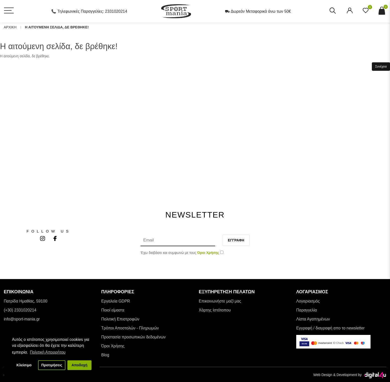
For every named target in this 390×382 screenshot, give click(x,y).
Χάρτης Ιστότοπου (215, 310)
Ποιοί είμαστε (112, 310)
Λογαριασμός (308, 301)
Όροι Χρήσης (113, 346)
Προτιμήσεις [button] (51, 365)
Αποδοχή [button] (79, 365)
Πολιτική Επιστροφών (120, 319)
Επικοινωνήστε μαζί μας (220, 301)
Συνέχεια (381, 66)
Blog (105, 355)
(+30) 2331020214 (20, 310)
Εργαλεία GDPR (115, 301)
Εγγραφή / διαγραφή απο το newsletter (330, 328)
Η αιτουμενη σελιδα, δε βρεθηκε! (57, 27)
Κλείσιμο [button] (24, 365)
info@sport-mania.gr (22, 319)
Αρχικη (10, 27)
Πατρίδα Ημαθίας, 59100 (25, 301)
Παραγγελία (306, 310)
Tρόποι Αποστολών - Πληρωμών (130, 328)
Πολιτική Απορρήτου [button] (47, 352)
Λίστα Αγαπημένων (313, 319)
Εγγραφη (236, 240)
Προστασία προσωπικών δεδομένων (133, 337)
